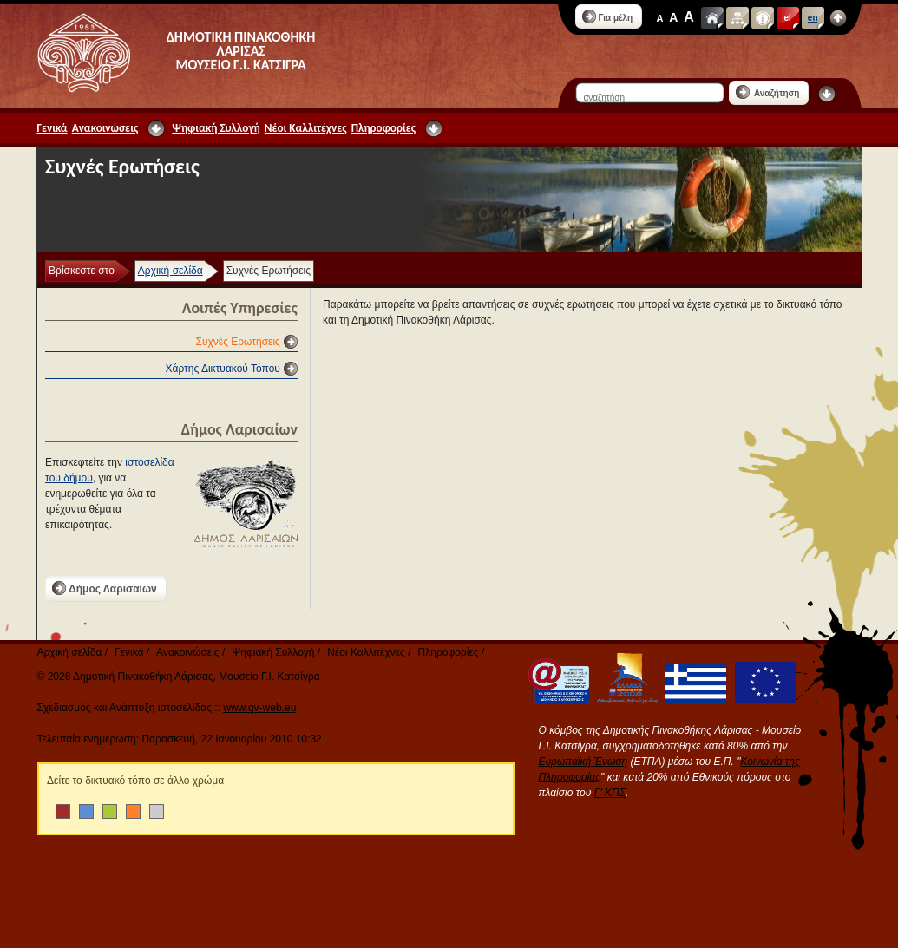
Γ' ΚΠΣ (610, 793)
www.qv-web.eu (259, 708)
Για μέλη (607, 16)
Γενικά (52, 128)
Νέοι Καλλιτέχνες (306, 128)
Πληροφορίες (383, 128)
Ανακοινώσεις (105, 128)
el (787, 18)
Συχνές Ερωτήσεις (238, 342)
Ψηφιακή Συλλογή (215, 128)
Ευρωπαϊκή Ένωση (583, 761)
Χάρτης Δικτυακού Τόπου (222, 369)
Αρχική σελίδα (170, 271)
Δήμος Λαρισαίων (104, 588)
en (813, 18)
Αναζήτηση (768, 92)
